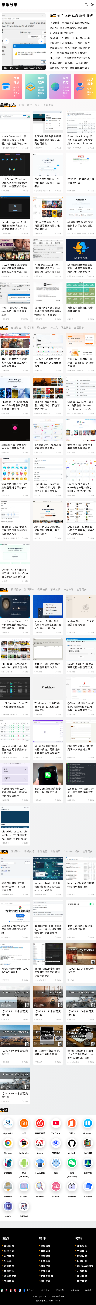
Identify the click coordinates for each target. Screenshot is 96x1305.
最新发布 (8, 104)
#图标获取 (38, 370)
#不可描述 (5, 980)
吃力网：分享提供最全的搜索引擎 (68, 27)
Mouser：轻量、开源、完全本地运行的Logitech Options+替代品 (47, 624)
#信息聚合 (86, 233)
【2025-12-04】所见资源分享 (80, 970)
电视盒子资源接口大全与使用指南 (80, 309)
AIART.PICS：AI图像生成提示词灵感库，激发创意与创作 (47, 530)
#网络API (70, 148)
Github (72, 1153)
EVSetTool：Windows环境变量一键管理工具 (80, 665)
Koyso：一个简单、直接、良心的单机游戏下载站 (70, 37)
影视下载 (29, 327)
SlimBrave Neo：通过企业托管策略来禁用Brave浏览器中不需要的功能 (47, 311)
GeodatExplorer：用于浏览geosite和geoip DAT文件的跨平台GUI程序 (14, 225)
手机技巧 (29, 851)
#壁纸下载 (5, 413)
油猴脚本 (29, 589)
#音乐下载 (46, 191)
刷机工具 (45, 1281)
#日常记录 (5, 1019)
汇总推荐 (82, 1271)
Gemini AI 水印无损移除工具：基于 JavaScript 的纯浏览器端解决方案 (14, 573)
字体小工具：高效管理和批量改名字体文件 (47, 665)
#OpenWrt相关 (7, 894)
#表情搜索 (5, 495)
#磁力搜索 (71, 191)
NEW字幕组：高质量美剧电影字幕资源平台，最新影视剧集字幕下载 (14, 268)
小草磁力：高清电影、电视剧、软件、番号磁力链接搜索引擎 (71, 43)
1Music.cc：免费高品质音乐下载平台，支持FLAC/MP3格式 (80, 530)
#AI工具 (78, 148)
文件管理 (88, 1196)
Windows (88, 1133)
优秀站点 (16, 80)
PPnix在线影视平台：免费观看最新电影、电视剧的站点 (47, 225)
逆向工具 (45, 1271)
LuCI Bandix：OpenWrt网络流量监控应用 (14, 704)
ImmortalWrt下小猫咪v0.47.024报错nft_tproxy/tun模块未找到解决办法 (80, 1054)
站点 (21, 105)
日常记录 (55, 851)
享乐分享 (60, 1296)
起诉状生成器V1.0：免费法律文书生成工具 (80, 747)
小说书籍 (88, 1153)
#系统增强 (5, 191)
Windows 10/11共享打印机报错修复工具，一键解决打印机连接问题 (47, 268)
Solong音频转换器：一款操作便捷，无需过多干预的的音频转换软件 (47, 749)
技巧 (37, 105)
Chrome (8, 1153)
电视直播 (72, 1196)
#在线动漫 (5, 370)
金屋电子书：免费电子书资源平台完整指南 (80, 446)
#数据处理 (79, 276)
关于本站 (45, 1290)
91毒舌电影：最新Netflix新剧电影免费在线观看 (70, 63)
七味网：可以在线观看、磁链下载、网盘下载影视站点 (47, 405)
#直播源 (70, 319)
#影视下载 (46, 413)
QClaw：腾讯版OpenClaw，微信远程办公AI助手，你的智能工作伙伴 (80, 706)
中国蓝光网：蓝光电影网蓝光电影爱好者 (71, 48)
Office (72, 1133)
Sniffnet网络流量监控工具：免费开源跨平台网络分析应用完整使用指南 (80, 268)
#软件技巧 (71, 937)
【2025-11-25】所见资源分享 (14, 1013)
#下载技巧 (38, 1062)
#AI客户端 (71, 714)
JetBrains (24, 1153)
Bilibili (56, 1196)
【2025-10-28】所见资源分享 (14, 1095)
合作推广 (31, 1290)
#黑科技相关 (78, 413)
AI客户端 (68, 589)
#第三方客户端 (6, 672)
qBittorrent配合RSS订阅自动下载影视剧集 (47, 1052)
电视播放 (82, 1281)
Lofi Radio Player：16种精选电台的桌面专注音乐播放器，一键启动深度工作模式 (14, 624)
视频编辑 (42, 589)
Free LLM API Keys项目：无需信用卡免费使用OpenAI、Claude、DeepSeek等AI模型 (80, 139)
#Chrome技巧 (6, 937)
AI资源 (8, 1216)
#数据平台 (78, 233)
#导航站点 (38, 452)
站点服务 (90, 81)
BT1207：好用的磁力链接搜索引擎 (80, 180)
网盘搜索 (66, 327)
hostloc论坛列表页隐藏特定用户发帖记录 (80, 884)
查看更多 (48, 105)
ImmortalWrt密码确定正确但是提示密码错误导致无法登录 (47, 972)
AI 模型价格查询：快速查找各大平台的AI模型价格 (80, 225)
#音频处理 (38, 757)
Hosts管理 (40, 1173)
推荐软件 (41, 80)
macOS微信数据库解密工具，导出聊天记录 (47, 790)
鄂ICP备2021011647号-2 (48, 1300)
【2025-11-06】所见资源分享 (80, 1013)
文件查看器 (46, 1276)
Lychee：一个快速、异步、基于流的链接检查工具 (80, 792)
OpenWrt (8, 1133)
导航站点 (9, 1271)
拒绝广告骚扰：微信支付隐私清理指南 (80, 927)
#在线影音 (38, 191)
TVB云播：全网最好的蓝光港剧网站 (69, 22)
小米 (24, 1133)
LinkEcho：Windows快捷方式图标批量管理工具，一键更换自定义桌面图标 (14, 182)
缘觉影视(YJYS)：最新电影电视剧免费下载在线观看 (70, 68)
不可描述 (56, 1153)
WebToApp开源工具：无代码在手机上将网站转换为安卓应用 (14, 792)
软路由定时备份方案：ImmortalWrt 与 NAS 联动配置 (14, 886)
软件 (29, 105)
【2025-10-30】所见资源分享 (14, 1052)
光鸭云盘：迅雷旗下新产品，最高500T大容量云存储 (80, 362)
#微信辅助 (38, 800)
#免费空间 (79, 370)
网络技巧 (66, 80)
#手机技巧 (38, 937)
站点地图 (75, 1290)
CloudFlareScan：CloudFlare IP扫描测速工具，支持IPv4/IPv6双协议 (14, 835)
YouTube (56, 1133)
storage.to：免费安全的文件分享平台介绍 (14, 446)
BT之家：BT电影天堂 (61, 32)
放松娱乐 (24, 1216)
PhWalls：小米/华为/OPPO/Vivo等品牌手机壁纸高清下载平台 (14, 405)
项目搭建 (82, 1276)
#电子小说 (71, 452)
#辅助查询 (71, 800)
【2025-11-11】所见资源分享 (47, 1013)
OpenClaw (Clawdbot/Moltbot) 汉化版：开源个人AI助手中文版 (47, 487)
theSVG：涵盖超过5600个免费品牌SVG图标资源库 (47, 362)
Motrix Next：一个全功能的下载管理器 (80, 622)
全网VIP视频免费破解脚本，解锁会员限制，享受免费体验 (47, 139)
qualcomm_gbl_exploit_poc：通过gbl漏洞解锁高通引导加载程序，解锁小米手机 (48, 929)
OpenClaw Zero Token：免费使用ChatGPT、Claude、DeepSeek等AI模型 (80, 405)
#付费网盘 (71, 370)
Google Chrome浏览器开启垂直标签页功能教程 (14, 929)
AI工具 (54, 327)
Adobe (40, 1153)
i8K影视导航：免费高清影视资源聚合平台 (47, 446)
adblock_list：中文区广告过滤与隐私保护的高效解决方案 (14, 530)
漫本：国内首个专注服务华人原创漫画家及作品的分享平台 (14, 362)
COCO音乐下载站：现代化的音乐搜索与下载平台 (47, 182)
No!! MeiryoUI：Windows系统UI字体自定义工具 (14, 311)
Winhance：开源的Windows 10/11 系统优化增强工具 (47, 706)
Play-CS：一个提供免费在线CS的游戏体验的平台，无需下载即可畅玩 (71, 58)
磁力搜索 (42, 327)
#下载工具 (13, 148)
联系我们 (89, 1290)
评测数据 (8, 1173)
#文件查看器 (6, 233)
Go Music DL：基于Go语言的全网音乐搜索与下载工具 (14, 749)
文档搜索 (9, 1281)
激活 (56, 1173)
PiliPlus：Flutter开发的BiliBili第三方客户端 (14, 665)
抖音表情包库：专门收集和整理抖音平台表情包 (14, 487)
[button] (41, 41)
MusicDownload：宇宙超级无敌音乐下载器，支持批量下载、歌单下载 (14, 139)
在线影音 (16, 327)
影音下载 (88, 1173)
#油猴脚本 (38, 148)
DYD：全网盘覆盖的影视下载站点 (68, 53)
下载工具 (55, 589)
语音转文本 (10, 1276)
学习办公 (24, 1196)
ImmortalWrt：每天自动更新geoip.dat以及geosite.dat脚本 (47, 886)
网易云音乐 (40, 1133)
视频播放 (16, 589)
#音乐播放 (5, 148)
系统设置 (42, 851)
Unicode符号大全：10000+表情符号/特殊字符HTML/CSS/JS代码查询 (80, 487)
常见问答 (60, 1290)
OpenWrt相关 (72, 851)
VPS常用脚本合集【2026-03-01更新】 (14, 970)
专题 (4, 1110)
